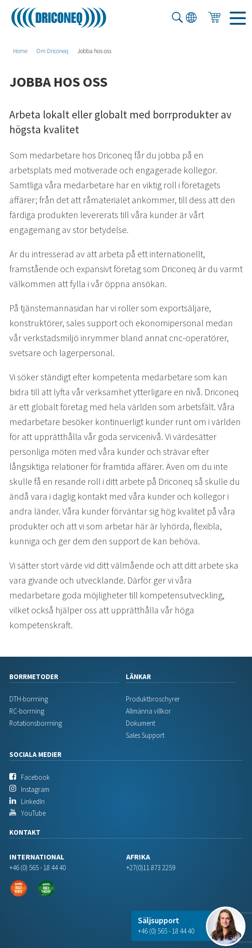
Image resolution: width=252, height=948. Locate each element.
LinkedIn (33, 801)
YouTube (33, 813)
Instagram (35, 789)
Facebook (35, 777)
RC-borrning (26, 711)
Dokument (140, 723)
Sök (177, 22)
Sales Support (145, 735)
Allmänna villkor (148, 711)
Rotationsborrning (35, 723)
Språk (191, 22)
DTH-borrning (28, 698)
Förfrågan (214, 22)
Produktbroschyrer (153, 698)
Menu (236, 22)
